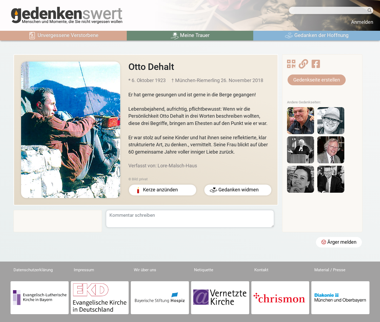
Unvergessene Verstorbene (63, 36)
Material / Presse (329, 269)
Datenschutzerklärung (33, 269)
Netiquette (203, 269)
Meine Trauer (190, 36)
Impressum (84, 269)
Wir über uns (145, 269)
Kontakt (261, 269)
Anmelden (362, 22)
